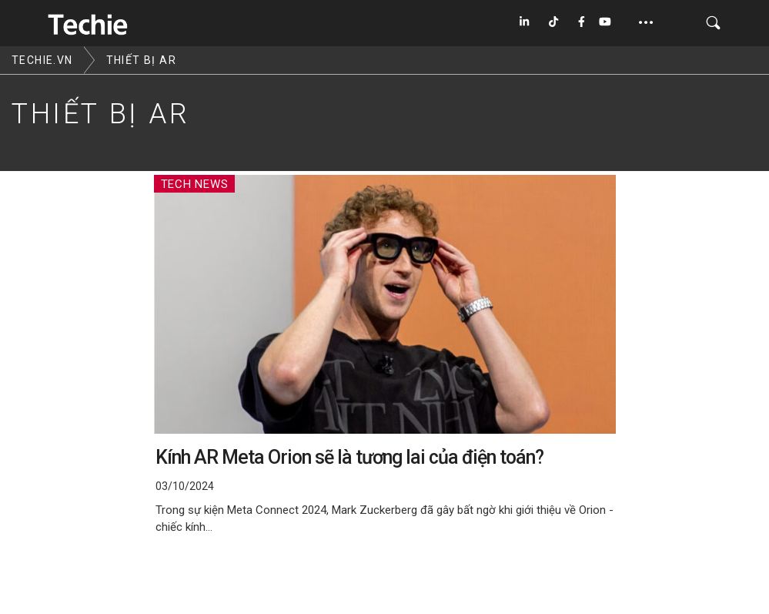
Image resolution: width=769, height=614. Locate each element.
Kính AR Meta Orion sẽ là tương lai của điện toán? (349, 457)
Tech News (195, 184)
